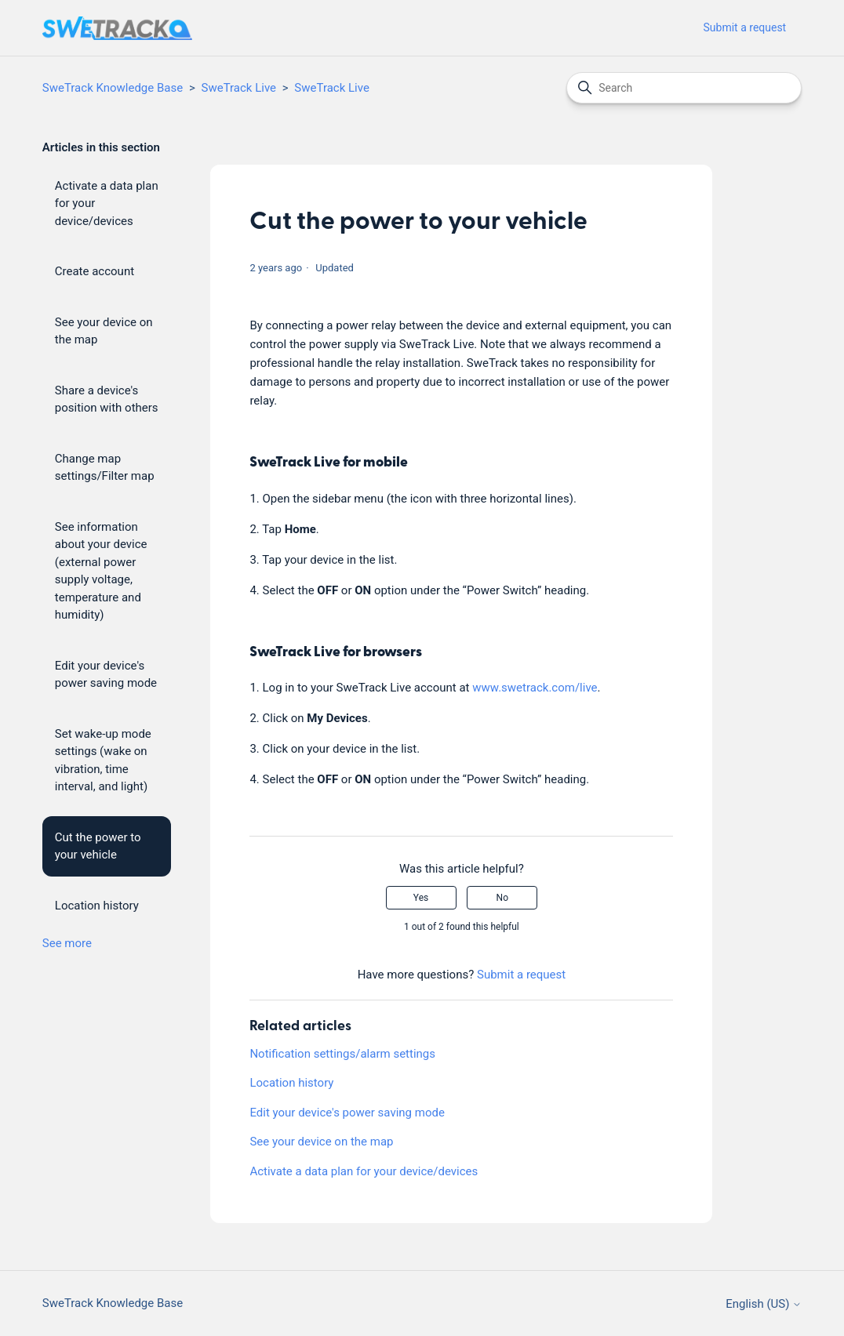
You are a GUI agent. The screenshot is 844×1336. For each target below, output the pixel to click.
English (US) (764, 1304)
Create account (94, 271)
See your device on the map (104, 331)
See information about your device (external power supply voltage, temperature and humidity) (101, 571)
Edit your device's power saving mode (106, 675)
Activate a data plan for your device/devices (106, 203)
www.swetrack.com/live (534, 688)
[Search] (684, 87)
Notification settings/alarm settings (342, 1054)
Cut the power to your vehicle (98, 846)
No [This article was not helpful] (502, 897)
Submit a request (745, 27)
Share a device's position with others (106, 399)
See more (67, 943)
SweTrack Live (239, 88)
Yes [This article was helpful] (420, 897)
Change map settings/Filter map (105, 468)
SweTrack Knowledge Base (112, 88)
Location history (97, 906)
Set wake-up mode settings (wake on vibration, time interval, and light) (103, 760)
